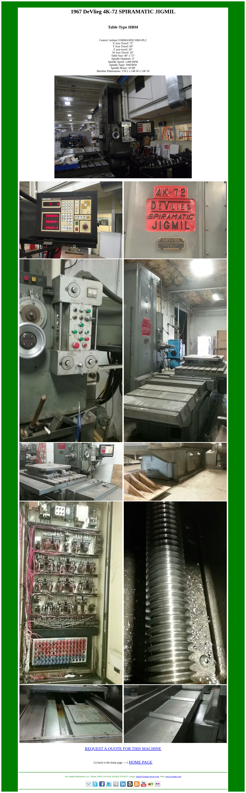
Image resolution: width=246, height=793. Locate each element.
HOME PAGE (140, 762)
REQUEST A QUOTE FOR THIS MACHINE (123, 748)
